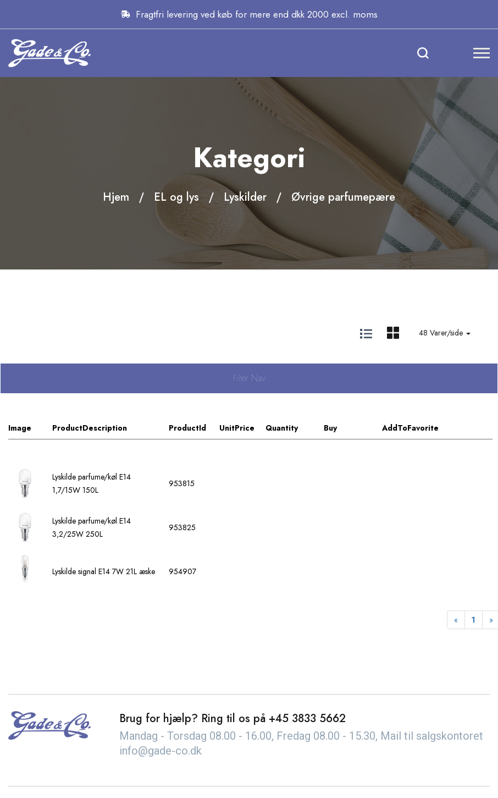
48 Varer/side (445, 332)
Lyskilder (245, 197)
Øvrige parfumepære (343, 197)
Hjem (116, 197)
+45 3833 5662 (307, 719)
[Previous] (456, 619)
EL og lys (176, 197)
